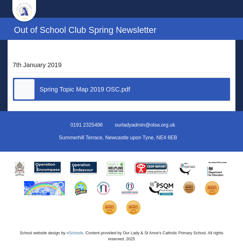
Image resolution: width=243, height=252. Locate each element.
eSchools (74, 232)
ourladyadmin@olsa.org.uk (145, 125)
